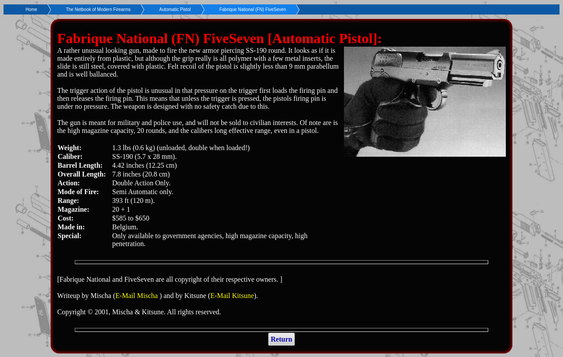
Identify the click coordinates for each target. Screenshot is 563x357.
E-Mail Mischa (137, 295)
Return (281, 339)
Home (31, 9)
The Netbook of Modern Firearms (98, 9)
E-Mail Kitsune (232, 295)
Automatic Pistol (175, 9)
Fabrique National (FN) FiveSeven (252, 9)
